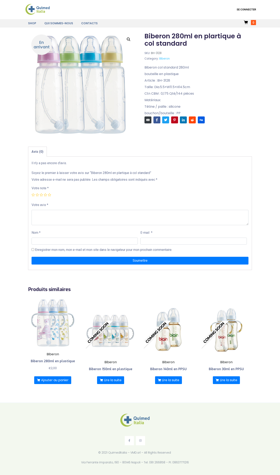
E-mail (146, 233)
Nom (36, 233)
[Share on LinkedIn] (183, 119)
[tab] (37, 152)
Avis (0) (37, 152)
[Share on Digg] (201, 119)
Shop (32, 23)
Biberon (164, 59)
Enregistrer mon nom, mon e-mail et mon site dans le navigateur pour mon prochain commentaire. (103, 250)
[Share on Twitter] (165, 119)
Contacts (89, 23)
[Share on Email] (147, 119)
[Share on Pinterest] (174, 119)
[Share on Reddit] (192, 119)
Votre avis (40, 205)
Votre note (40, 188)
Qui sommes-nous (58, 23)
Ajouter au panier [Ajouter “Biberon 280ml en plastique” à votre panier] (55, 380)
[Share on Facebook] (156, 119)
